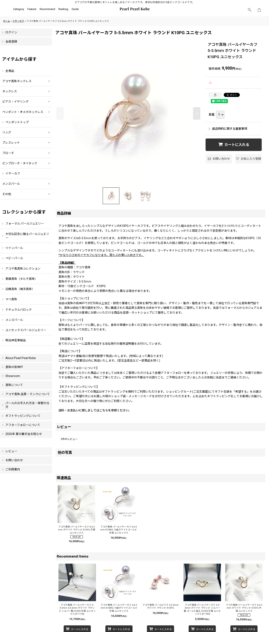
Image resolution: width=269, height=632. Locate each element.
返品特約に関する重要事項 (228, 128)
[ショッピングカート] (259, 10)
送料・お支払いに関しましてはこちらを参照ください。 (94, 410)
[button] (249, 10)
